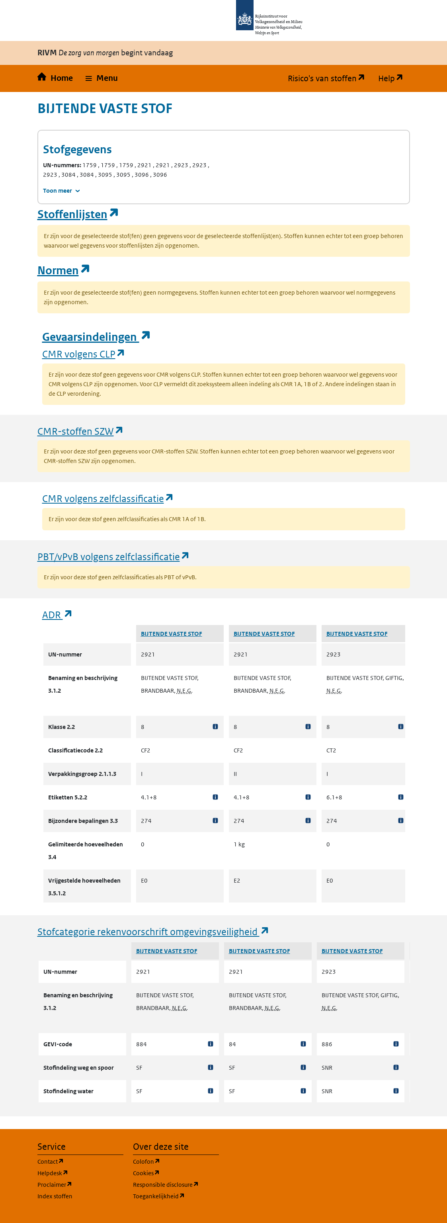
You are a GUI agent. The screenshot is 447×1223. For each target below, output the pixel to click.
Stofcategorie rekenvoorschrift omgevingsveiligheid (153, 931)
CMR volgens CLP (84, 353)
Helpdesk (80, 1172)
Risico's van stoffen (330, 78)
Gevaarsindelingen (96, 337)
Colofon (176, 1161)
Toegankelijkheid (176, 1196)
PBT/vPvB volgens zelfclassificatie (113, 556)
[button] (101, 78)
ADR (57, 614)
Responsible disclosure (176, 1184)
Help (394, 78)
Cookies (176, 1172)
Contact (80, 1161)
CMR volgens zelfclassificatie (108, 498)
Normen (64, 270)
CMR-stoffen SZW (80, 431)
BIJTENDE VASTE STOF (171, 633)
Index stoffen (54, 1196)
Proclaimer (80, 1184)
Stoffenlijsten (78, 214)
